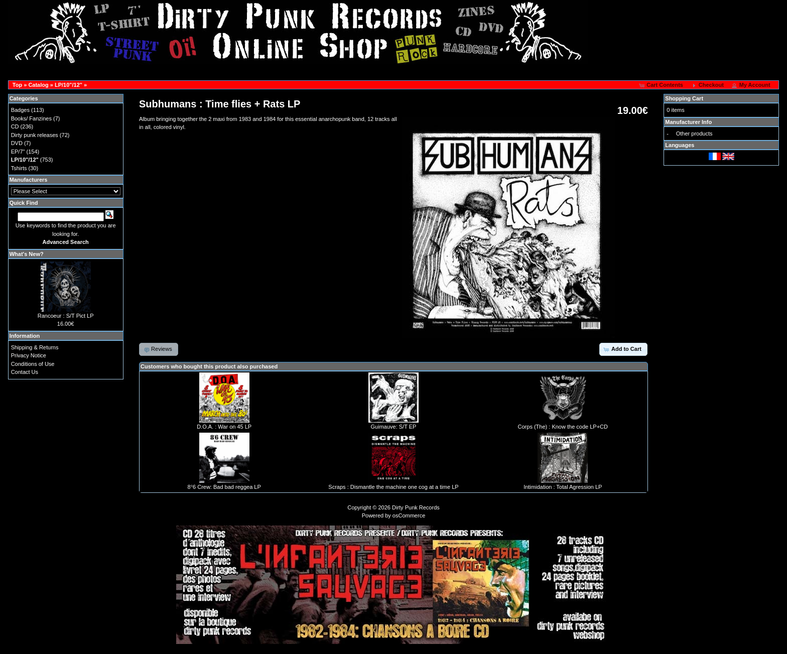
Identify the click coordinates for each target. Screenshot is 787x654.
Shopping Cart (684, 98)
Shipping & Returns (35, 347)
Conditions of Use (33, 364)
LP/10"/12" (68, 85)
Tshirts (19, 168)
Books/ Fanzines (31, 118)
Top (17, 85)
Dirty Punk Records (416, 507)
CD (15, 126)
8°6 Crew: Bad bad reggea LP (224, 487)
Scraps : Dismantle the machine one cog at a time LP (393, 487)
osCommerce (408, 515)
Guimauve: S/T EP (394, 427)
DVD (17, 143)
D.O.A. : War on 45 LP (224, 427)
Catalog (38, 85)
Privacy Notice (28, 355)
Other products (694, 133)
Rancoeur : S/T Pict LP (66, 316)
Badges (20, 110)
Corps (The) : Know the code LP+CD (563, 427)
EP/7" (18, 152)
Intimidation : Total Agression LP (562, 487)
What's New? (27, 254)
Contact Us (24, 372)
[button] (662, 85)
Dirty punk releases (34, 135)
